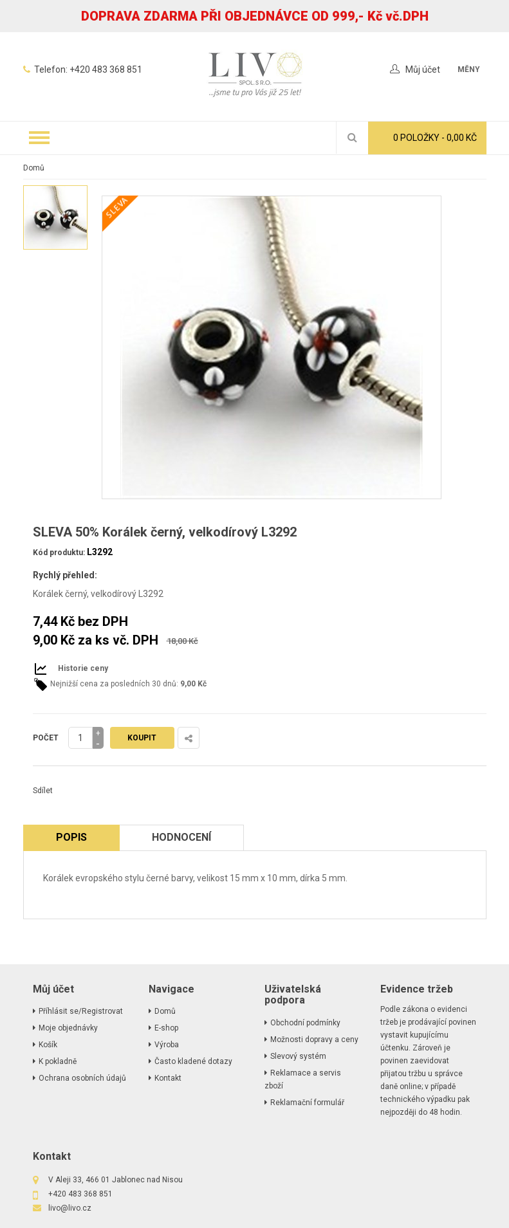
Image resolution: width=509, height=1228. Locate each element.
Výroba (166, 1044)
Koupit (141, 737)
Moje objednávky (68, 1027)
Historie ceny (83, 668)
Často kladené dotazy (193, 1061)
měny (469, 69)
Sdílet (43, 790)
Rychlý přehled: (65, 575)
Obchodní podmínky (305, 1022)
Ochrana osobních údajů (82, 1078)
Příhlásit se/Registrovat (81, 1011)
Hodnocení (181, 837)
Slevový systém (298, 1056)
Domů (33, 167)
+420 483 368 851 (105, 69)
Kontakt (167, 1078)
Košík (48, 1044)
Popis (71, 837)
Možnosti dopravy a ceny (314, 1039)
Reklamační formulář (307, 1102)
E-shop (166, 1027)
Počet (46, 737)
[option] (55, 217)
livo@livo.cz (69, 1208)
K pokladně (58, 1061)
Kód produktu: (59, 552)
